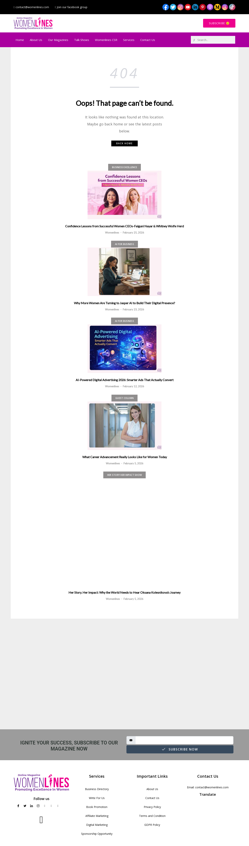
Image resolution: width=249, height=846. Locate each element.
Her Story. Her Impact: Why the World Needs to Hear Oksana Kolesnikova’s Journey (124, 592)
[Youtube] (45, 806)
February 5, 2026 (133, 463)
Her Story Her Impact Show (124, 475)
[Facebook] (18, 806)
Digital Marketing (97, 825)
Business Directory (97, 789)
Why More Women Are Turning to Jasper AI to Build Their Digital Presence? (124, 303)
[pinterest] (51, 806)
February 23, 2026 (133, 309)
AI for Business (124, 244)
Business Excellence (124, 167)
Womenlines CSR (106, 40)
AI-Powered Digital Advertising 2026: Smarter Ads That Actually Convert (125, 380)
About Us (36, 40)
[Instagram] (38, 806)
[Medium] (58, 806)
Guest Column (124, 398)
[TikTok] (65, 806)
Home (20, 40)
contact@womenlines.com (212, 787)
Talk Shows (81, 40)
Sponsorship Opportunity (96, 834)
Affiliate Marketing (96, 816)
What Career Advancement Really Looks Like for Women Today (124, 457)
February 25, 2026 (133, 232)
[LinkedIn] (31, 806)
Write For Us (97, 798)
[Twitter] (25, 806)
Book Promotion (96, 807)
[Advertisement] (124, 674)
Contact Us (147, 40)
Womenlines (112, 232)
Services (128, 40)
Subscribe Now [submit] (180, 749)
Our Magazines (58, 40)
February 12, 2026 (133, 386)
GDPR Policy (152, 825)
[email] (184, 740)
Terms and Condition (152, 816)
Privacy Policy (152, 807)
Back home (124, 143)
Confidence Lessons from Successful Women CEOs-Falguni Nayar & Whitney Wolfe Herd (124, 226)
